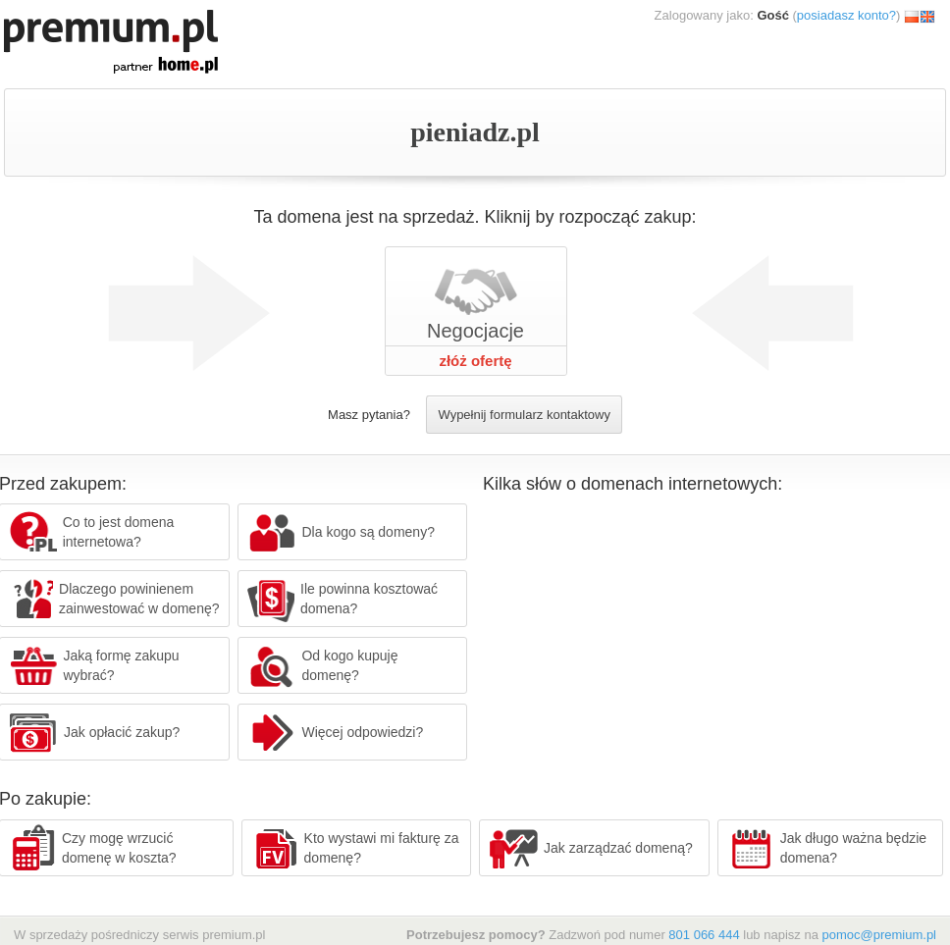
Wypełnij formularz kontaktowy (523, 414)
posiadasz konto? (846, 15)
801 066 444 (703, 934)
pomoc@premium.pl (878, 934)
